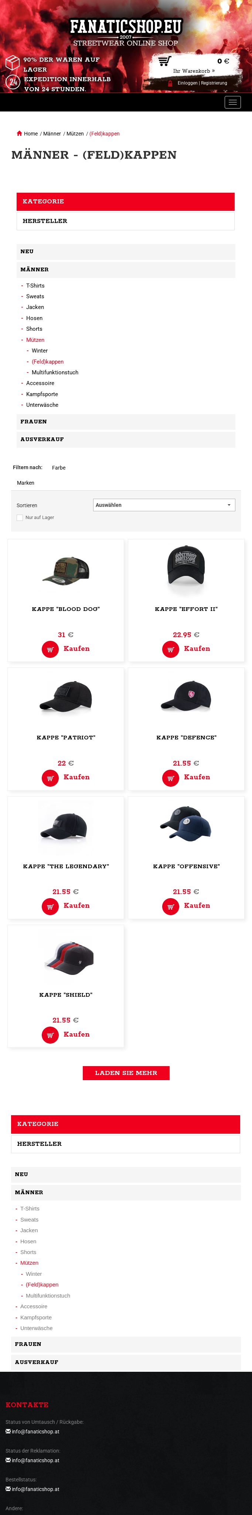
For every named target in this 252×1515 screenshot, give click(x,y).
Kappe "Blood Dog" (66, 609)
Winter (40, 350)
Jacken (35, 307)
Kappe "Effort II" (186, 609)
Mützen (75, 134)
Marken (25, 483)
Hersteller (45, 221)
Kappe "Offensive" (186, 866)
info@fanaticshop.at (35, 1432)
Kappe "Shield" (65, 995)
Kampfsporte (42, 394)
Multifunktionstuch (55, 372)
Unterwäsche (42, 405)
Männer (52, 134)
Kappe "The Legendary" (66, 866)
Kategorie (43, 201)
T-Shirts (35, 285)
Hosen (34, 318)
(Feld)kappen (104, 134)
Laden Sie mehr (126, 1073)
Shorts (34, 329)
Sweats (35, 296)
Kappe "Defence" (186, 738)
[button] (164, 505)
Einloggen (188, 83)
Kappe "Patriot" (66, 738)
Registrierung (214, 83)
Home (31, 134)
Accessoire (40, 383)
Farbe (58, 468)
